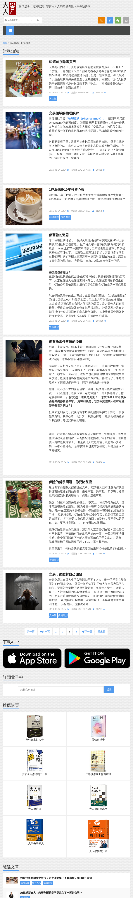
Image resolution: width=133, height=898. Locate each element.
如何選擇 (54, 217)
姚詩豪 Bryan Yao (80, 92)
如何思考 (36, 883)
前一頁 (45, 631)
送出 (109, 689)
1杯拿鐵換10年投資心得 (66, 190)
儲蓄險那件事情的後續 (65, 341)
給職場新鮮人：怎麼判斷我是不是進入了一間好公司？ (51, 892)
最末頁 (101, 631)
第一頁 (30, 631)
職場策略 (25, 883)
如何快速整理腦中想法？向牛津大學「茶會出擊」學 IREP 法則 (56, 878)
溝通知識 (48, 883)
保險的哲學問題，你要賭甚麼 (70, 482)
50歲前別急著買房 (62, 62)
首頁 (5, 42)
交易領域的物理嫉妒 (64, 113)
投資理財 (65, 217)
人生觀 (52, 98)
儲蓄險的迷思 (59, 235)
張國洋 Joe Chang (81, 170)
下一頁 (87, 631)
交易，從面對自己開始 (65, 574)
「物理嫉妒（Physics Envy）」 (85, 118)
